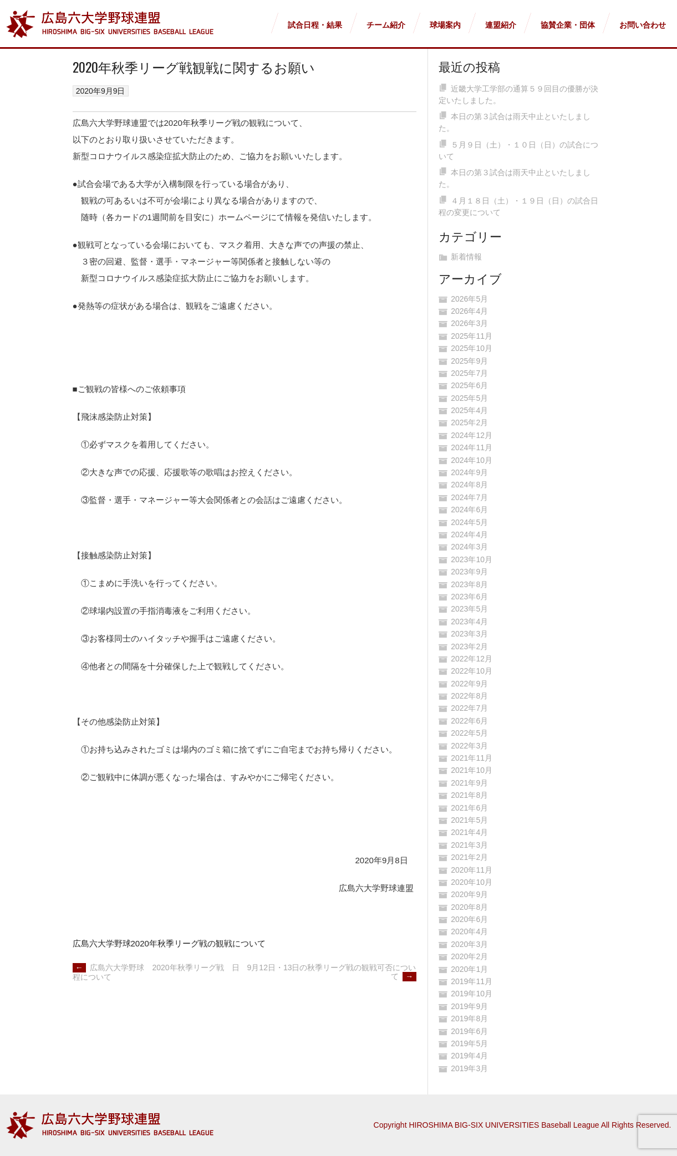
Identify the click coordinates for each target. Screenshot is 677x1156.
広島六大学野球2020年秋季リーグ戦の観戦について (169, 943)
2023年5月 (469, 608)
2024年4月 (469, 534)
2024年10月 (471, 460)
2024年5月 (469, 522)
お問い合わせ (642, 25)
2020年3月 (469, 944)
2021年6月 (469, 807)
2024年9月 (469, 472)
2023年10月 (471, 559)
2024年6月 (469, 509)
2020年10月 (471, 882)
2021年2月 (469, 857)
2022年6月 (469, 720)
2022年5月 (469, 733)
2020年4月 (469, 931)
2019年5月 (469, 1043)
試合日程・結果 (315, 25)
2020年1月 (469, 969)
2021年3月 (469, 845)
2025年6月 (469, 385)
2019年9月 (469, 1006)
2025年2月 (469, 422)
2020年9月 (469, 894)
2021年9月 (469, 782)
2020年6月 (469, 919)
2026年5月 (469, 298)
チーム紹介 (386, 25)
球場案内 (445, 25)
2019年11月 (471, 981)
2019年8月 (469, 1018)
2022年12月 (471, 658)
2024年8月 (469, 484)
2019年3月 (469, 1068)
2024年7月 (469, 497)
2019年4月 (469, 1055)
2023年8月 (469, 584)
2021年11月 (471, 757)
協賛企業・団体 (568, 25)
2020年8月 (469, 907)
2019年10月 (471, 993)
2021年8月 (469, 795)
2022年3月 (469, 745)
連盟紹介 (500, 25)
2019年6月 (469, 1031)
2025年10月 (471, 348)
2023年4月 (469, 621)
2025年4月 (469, 410)
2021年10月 (471, 770)
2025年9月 (469, 361)
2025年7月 (469, 373)
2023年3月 (469, 633)
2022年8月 (469, 695)
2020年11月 (471, 869)
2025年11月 (471, 336)
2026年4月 (469, 311)
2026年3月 (469, 323)
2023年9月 (469, 571)
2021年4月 (469, 832)
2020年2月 (469, 956)
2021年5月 (469, 820)
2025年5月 (469, 398)
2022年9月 (469, 683)
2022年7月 (469, 708)
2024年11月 (471, 447)
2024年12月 (471, 435)
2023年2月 (469, 646)
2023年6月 (469, 596)
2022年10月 (471, 670)
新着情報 (466, 256)
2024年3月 (469, 546)
